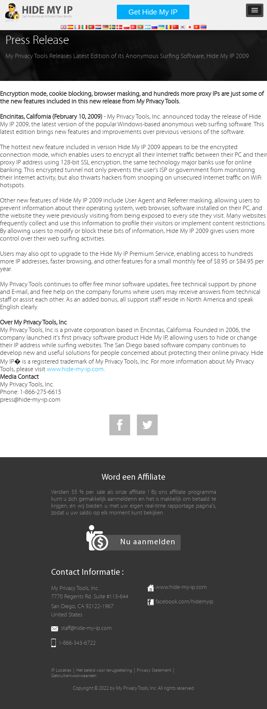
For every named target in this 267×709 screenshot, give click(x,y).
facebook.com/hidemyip (184, 601)
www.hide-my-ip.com (75, 369)
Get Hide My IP (153, 12)
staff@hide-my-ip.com (86, 628)
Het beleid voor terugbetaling (104, 670)
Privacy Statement (154, 670)
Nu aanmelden (148, 542)
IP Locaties (61, 670)
